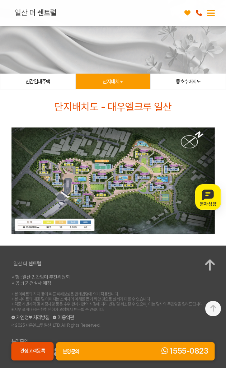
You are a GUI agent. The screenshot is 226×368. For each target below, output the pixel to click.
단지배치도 (113, 81)
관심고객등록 (187, 13)
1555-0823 (199, 13)
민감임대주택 (37, 81)
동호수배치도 (188, 81)
